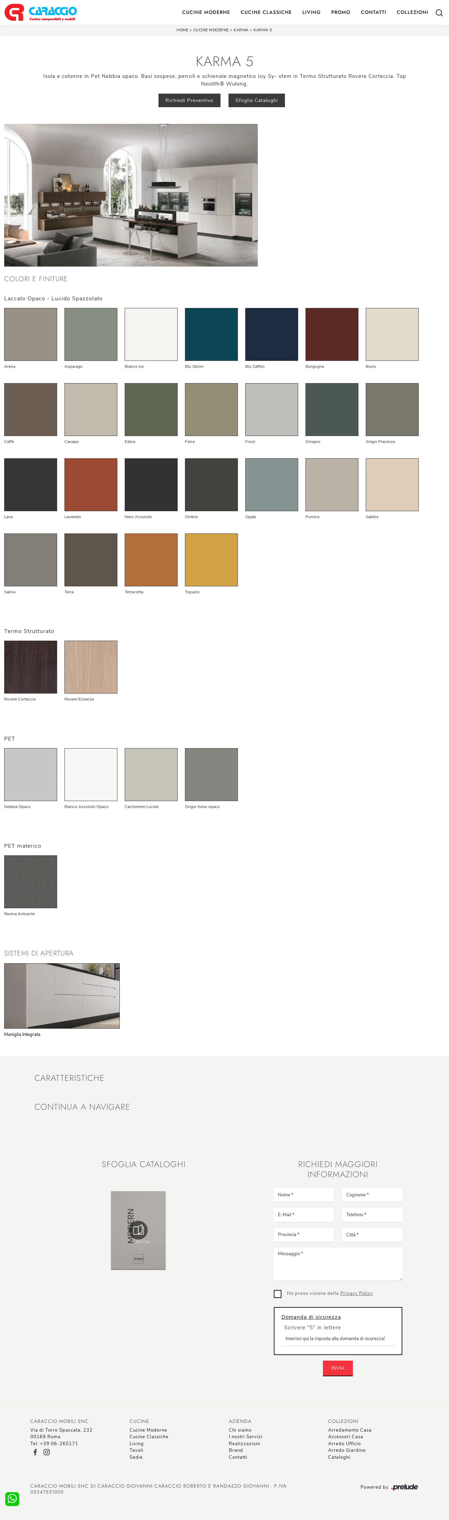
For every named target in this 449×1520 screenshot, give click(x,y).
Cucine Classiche (266, 12)
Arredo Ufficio (344, 1444)
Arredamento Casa (350, 1430)
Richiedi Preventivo (189, 100)
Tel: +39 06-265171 (54, 1444)
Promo (340, 12)
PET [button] (9, 739)
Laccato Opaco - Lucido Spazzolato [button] (53, 298)
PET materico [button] (22, 846)
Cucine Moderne (206, 12)
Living (311, 12)
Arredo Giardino (347, 1450)
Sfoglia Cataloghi (256, 100)
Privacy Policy (356, 1293)
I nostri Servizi (246, 1437)
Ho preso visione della (330, 1293)
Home (182, 30)
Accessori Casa (345, 1437)
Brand (236, 1450)
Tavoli (137, 1450)
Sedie (136, 1457)
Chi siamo (240, 1430)
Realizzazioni (244, 1444)
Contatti (373, 12)
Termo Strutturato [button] (29, 631)
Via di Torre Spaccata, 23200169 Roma (61, 1433)
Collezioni (412, 12)
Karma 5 (263, 30)
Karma (241, 30)
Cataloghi (339, 1457)
